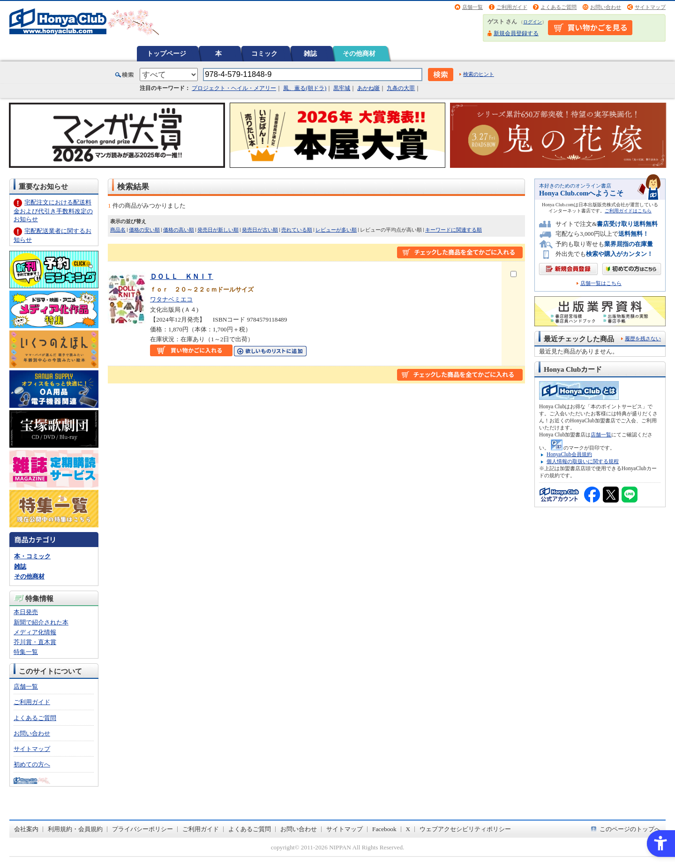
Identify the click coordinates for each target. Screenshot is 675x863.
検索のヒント (478, 74)
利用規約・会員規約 (75, 829)
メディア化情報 (35, 632)
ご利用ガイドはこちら (628, 210)
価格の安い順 (144, 230)
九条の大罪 (401, 88)
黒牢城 (341, 88)
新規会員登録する (516, 33)
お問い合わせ (605, 7)
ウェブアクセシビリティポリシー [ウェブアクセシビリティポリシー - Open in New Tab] (465, 829)
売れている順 (296, 230)
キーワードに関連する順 (453, 230)
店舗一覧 (472, 7)
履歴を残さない (643, 338)
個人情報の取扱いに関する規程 (583, 461)
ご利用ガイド (511, 7)
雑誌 (310, 53)
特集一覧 (26, 651)
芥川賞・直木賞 (35, 641)
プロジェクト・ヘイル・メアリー (234, 88)
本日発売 (26, 611)
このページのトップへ (630, 829)
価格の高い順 (178, 230)
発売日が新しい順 (218, 230)
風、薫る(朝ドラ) (304, 88)
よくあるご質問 (558, 7)
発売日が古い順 (260, 230)
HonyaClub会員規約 (569, 454)
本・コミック (32, 556)
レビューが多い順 (336, 230)
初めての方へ (32, 764)
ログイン (532, 21)
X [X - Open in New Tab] (408, 829)
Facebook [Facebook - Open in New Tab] (384, 829)
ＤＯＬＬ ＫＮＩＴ (181, 276)
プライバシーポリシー (142, 829)
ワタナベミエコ (171, 299)
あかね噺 (368, 88)
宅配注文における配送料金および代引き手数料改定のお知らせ (53, 211)
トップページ (166, 53)
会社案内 (26, 829)
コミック (264, 53)
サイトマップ (650, 7)
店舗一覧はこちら (601, 283)
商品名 (118, 230)
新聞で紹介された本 (41, 622)
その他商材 (359, 53)
